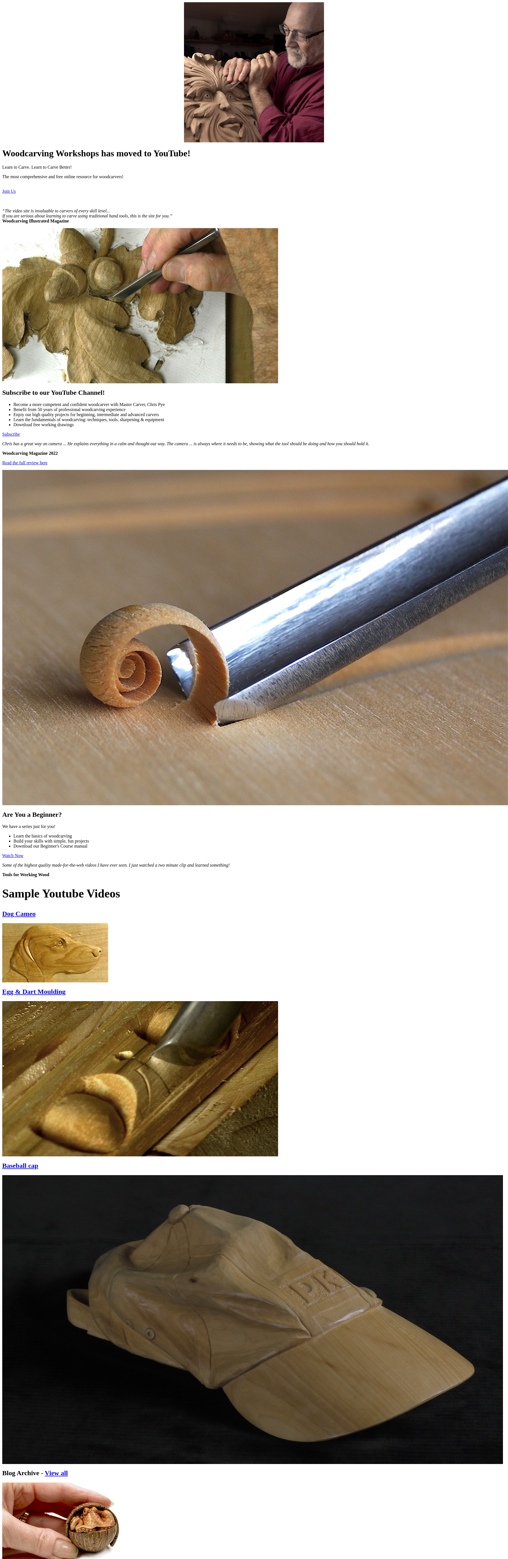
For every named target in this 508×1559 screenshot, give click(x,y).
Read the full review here (25, 462)
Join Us (9, 191)
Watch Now (13, 855)
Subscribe (11, 434)
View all (56, 1473)
